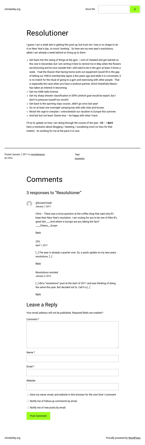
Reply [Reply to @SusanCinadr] (38, 232)
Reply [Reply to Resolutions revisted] (38, 294)
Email (30, 366)
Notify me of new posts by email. (48, 407)
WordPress (134, 438)
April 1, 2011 (42, 245)
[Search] (135, 9)
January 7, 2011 (43, 206)
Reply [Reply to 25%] (38, 263)
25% (38, 241)
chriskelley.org (12, 9)
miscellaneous (38, 154)
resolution (80, 158)
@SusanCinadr (44, 202)
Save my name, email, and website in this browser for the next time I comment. (73, 394)
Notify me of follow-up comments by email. (53, 401)
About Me (90, 9)
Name (30, 352)
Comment (32, 319)
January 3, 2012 (43, 276)
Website (30, 380)
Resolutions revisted (47, 272)
